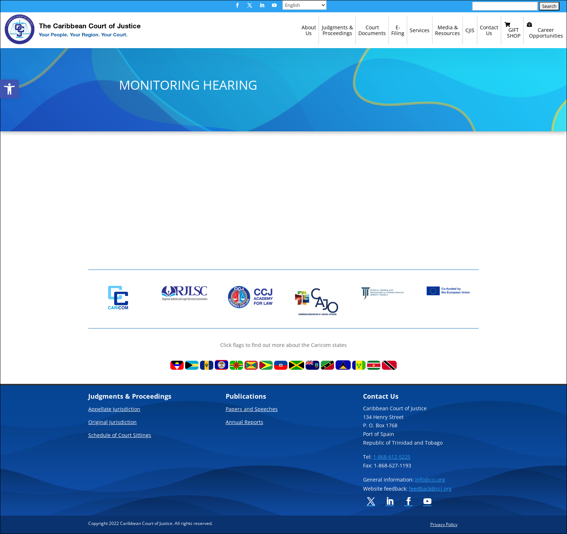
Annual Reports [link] (244, 422)
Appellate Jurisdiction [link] (114, 409)
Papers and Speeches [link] (252, 409)
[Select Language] (304, 5)
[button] (237, 5)
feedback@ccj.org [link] (430, 488)
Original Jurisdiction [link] (112, 422)
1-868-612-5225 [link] (391, 456)
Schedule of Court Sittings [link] (119, 435)
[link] (9, 89)
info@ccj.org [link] (430, 479)
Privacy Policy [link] (443, 524)
